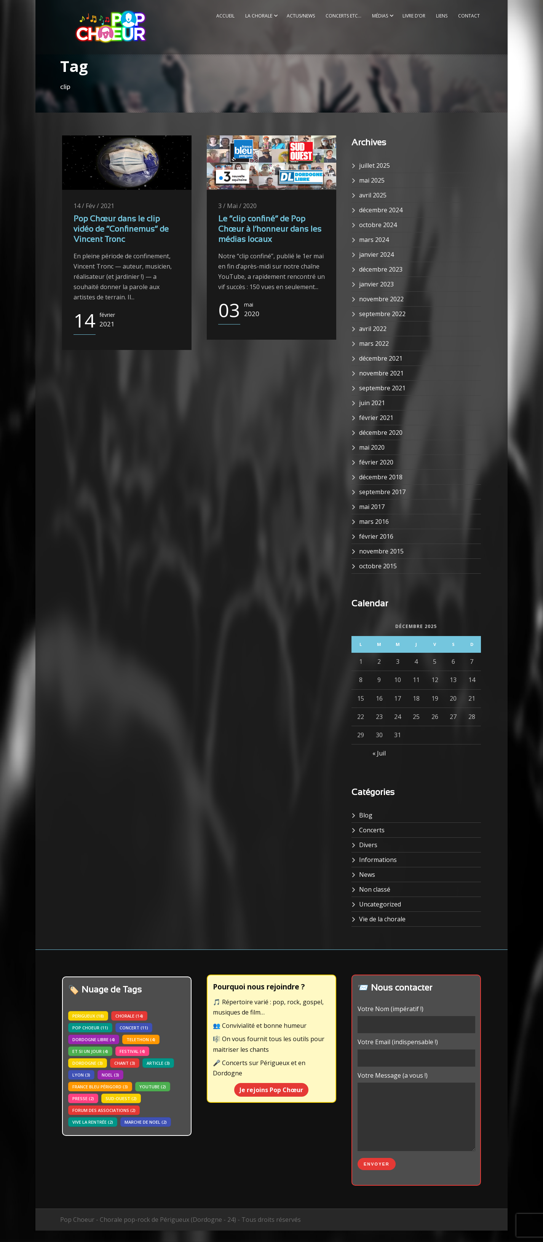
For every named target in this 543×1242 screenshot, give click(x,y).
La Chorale (258, 16)
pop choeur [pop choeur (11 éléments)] (90, 1027)
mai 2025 (372, 180)
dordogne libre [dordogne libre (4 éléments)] (93, 1039)
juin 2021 (372, 403)
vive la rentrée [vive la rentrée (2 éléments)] (92, 1122)
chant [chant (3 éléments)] (124, 1063)
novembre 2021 (381, 373)
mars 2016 (374, 521)
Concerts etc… (343, 16)
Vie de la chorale (382, 919)
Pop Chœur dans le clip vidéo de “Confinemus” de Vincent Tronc (121, 230)
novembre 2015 (381, 551)
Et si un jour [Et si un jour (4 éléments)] (90, 1051)
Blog (365, 815)
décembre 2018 (380, 477)
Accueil (225, 16)
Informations (378, 860)
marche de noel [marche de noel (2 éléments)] (146, 1122)
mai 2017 (372, 507)
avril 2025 (372, 195)
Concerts (372, 830)
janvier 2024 (376, 254)
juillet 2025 (374, 165)
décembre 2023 (380, 269)
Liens (441, 16)
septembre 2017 (382, 492)
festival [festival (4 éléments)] (132, 1051)
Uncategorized (380, 904)
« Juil (379, 753)
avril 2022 (372, 328)
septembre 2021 (382, 388)
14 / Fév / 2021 (93, 206)
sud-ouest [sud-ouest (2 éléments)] (121, 1098)
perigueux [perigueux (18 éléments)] (88, 1016)
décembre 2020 (380, 432)
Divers (368, 845)
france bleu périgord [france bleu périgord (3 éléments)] (100, 1086)
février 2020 (376, 462)
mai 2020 (372, 447)
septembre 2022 (382, 314)
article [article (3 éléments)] (158, 1063)
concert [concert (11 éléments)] (134, 1027)
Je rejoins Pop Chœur (271, 1090)
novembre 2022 (381, 299)
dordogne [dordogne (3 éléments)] (87, 1063)
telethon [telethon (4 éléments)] (140, 1039)
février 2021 (376, 417)
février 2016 (376, 536)
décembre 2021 (380, 358)
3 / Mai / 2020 (237, 206)
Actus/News (301, 16)
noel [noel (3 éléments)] (110, 1075)
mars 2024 (374, 239)
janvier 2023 (376, 284)
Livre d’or (413, 16)
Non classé (374, 889)
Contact (469, 16)
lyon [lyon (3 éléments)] (81, 1075)
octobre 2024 (378, 225)
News (367, 874)
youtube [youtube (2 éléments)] (152, 1086)
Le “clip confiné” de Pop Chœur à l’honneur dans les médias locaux (269, 230)
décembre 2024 (380, 210)
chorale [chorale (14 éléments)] (129, 1016)
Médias (380, 16)
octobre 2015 (378, 566)
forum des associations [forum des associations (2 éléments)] (104, 1110)
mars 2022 (374, 343)
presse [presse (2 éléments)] (83, 1098)
